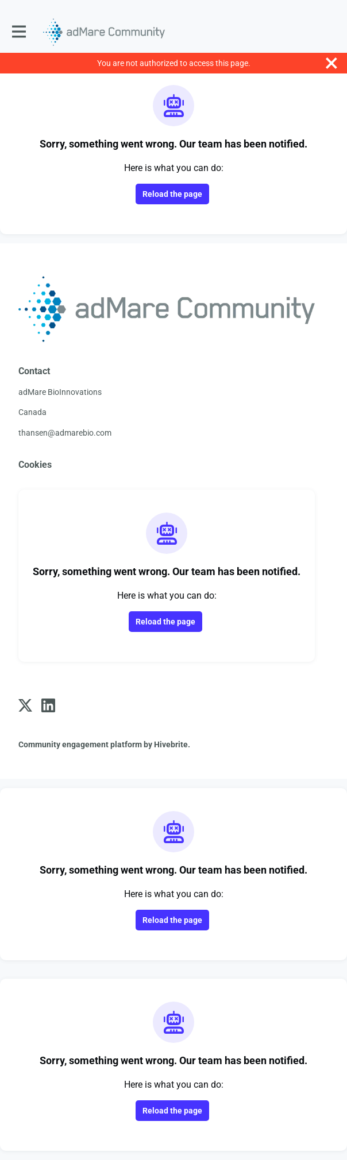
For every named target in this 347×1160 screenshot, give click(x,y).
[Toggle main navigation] (18, 32)
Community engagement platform (80, 744)
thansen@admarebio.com (64, 432)
